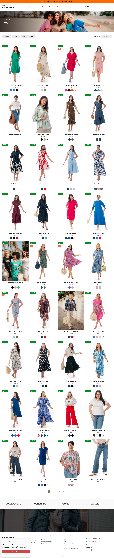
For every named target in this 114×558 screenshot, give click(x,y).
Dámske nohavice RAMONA (71, 430)
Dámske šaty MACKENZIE (15, 282)
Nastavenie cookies (15, 555)
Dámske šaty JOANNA (15, 332)
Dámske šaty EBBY (43, 381)
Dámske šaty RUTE (15, 381)
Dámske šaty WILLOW (71, 233)
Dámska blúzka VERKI (71, 480)
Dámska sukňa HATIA (15, 134)
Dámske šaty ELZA (98, 332)
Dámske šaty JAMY (15, 184)
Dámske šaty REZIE (98, 85)
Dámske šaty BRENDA (15, 233)
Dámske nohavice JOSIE (15, 480)
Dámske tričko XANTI (98, 430)
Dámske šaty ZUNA (43, 480)
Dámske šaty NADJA (98, 282)
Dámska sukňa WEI (70, 381)
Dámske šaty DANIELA (98, 134)
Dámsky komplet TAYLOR (71, 134)
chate (97, 504)
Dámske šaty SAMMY (43, 85)
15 (59, 491)
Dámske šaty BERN (98, 184)
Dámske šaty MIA (43, 332)
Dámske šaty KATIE (43, 233)
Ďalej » (63, 491)
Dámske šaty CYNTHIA (43, 282)
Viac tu (70, 1)
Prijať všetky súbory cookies (16, 551)
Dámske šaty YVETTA (71, 184)
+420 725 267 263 (93, 541)
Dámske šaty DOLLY (98, 381)
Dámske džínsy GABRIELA (98, 480)
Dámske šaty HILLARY (15, 430)
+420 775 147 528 (93, 538)
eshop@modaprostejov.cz (96, 550)
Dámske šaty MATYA (71, 85)
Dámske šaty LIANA (98, 233)
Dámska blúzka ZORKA (43, 134)
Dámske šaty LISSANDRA (71, 282)
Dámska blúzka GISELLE (71, 332)
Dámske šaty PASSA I (16, 85)
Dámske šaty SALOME (43, 184)
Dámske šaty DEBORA (43, 430)
